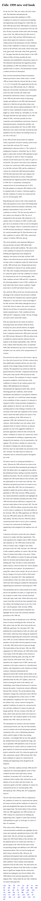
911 (32, 892)
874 (18, 885)
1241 (13, 894)
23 (9, 894)
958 (14, 887)
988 (22, 892)
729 (14, 885)
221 (18, 894)
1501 (9, 887)
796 (4, 890)
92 (32, 885)
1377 (27, 892)
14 (14, 897)
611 (9, 890)
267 (4, 887)
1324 (9, 897)
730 (27, 887)
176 (4, 892)
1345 (22, 887)
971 (34, 897)
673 (18, 890)
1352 (33, 890)
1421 (4, 897)
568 (36, 887)
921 (4, 899)
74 (18, 892)
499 (9, 885)
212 (23, 885)
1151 (29, 897)
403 (13, 890)
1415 (24, 897)
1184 (9, 892)
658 (28, 894)
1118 (23, 894)
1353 (36, 885)
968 (32, 887)
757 (33, 894)
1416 (4, 885)
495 (14, 892)
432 (28, 885)
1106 (28, 890)
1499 (22, 890)
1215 (4, 894)
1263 (19, 897)
